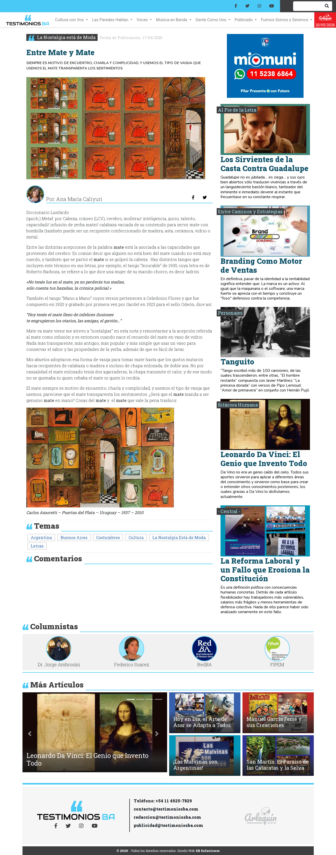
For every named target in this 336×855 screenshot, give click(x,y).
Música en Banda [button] (172, 19)
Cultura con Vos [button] (70, 19)
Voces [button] (142, 19)
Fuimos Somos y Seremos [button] (285, 19)
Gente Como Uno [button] (211, 19)
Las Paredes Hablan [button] (110, 19)
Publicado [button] (244, 19)
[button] (30, 733)
